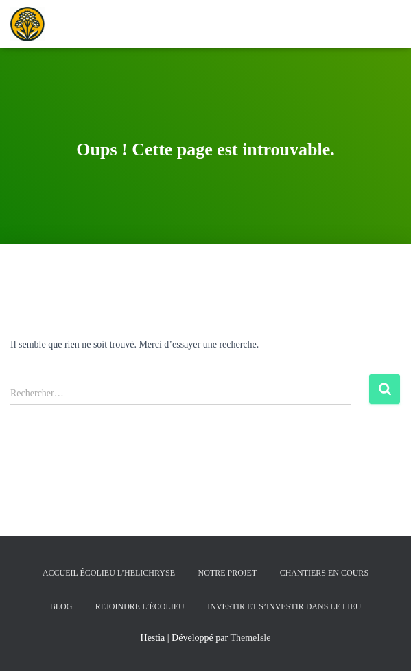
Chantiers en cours (324, 573)
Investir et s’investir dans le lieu (284, 606)
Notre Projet (227, 573)
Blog (61, 606)
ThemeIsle (250, 638)
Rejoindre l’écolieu (140, 606)
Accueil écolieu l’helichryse (109, 573)
